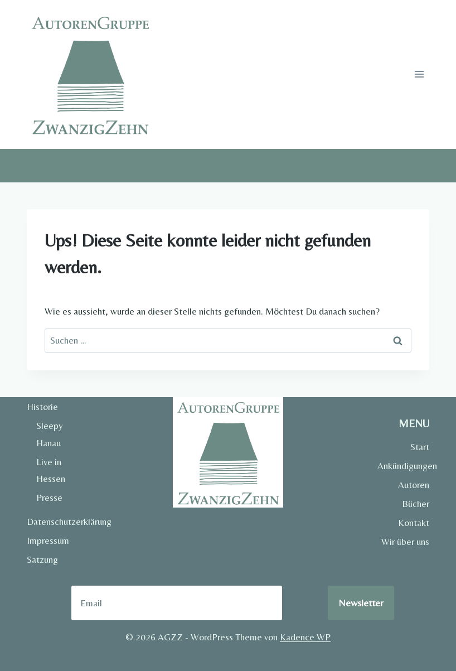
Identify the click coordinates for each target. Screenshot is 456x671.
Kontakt (413, 522)
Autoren (413, 484)
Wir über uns (405, 541)
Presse (49, 497)
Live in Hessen (50, 470)
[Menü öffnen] (419, 74)
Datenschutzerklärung (53, 521)
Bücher (415, 503)
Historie (42, 406)
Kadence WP (305, 637)
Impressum (48, 540)
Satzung (42, 559)
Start (419, 446)
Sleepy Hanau (49, 434)
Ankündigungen (403, 465)
